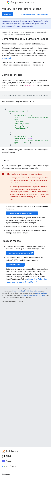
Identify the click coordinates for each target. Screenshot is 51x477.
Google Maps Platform (27, 32)
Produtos (15, 32)
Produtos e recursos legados (23, 26)
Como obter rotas (14, 265)
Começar (7, 14)
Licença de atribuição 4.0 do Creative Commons (26, 291)
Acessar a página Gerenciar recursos (21, 213)
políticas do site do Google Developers (33, 295)
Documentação (42, 32)
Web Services (8, 9)
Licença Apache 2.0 (41, 293)
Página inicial (6, 32)
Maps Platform (22, 2)
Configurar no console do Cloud (19, 253)
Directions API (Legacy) (29, 9)
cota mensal (6, 58)
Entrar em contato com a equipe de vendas (33, 14)
